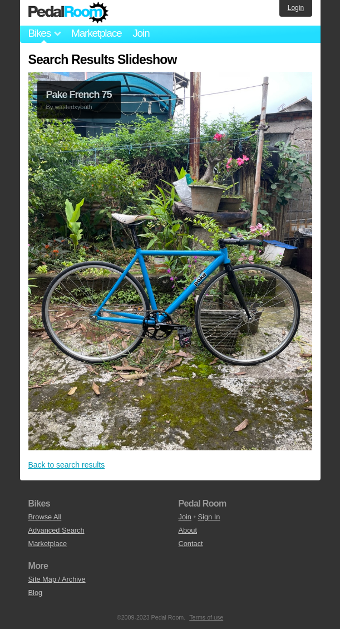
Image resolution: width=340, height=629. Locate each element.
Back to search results (66, 464)
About (188, 530)
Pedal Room (68, 13)
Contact (191, 543)
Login (296, 8)
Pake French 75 (79, 94)
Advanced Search (56, 530)
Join (140, 33)
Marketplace (96, 33)
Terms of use (206, 617)
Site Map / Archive (57, 579)
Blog (35, 592)
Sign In (209, 517)
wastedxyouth (73, 107)
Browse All (45, 517)
